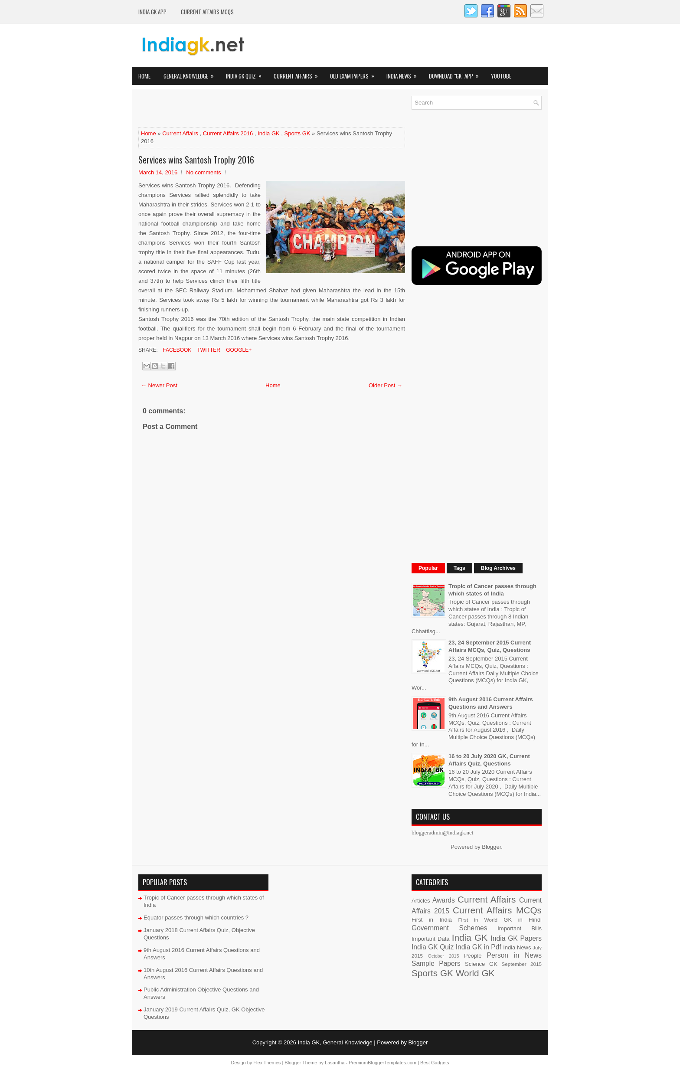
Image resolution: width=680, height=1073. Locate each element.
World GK (475, 973)
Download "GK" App (456, 73)
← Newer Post (159, 385)
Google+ (238, 350)
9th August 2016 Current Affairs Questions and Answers (490, 703)
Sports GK (297, 133)
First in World (477, 920)
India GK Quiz (246, 73)
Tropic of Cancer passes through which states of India (492, 590)
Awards (443, 900)
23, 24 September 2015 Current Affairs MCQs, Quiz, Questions (489, 646)
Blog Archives (498, 568)
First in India (432, 919)
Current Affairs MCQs (207, 11)
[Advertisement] (239, 109)
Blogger (491, 847)
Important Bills (519, 928)
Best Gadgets (434, 1062)
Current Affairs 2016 (228, 133)
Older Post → (385, 385)
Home (144, 76)
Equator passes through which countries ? (196, 917)
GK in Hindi (522, 919)
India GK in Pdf (478, 947)
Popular (428, 568)
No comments (203, 172)
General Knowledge (191, 73)
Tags (459, 568)
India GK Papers (516, 938)
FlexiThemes (267, 1062)
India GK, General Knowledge (335, 1042)
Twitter (208, 350)
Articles (421, 900)
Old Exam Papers (355, 73)
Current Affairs (299, 73)
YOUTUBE (501, 76)
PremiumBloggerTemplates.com (382, 1062)
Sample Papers (436, 963)
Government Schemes (449, 928)
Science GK (481, 964)
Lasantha (334, 1062)
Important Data (431, 939)
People (472, 955)
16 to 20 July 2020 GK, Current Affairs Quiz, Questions (489, 760)
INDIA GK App (152, 11)
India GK (269, 133)
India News (404, 73)
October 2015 (443, 956)
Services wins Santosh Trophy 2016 (196, 159)
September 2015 (522, 964)
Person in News (514, 955)
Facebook (176, 350)
